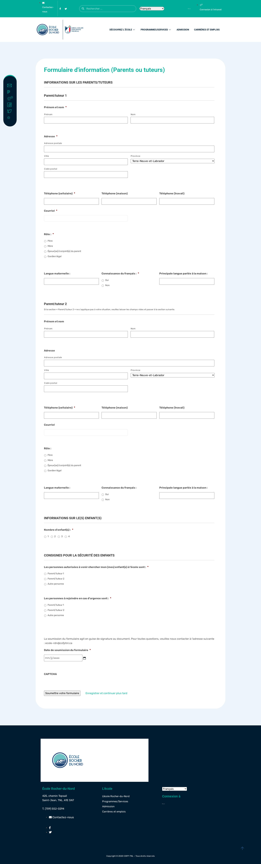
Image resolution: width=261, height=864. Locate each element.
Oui (107, 280)
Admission (183, 29)
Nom (133, 114)
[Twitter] (65, 8)
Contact (10, 85)
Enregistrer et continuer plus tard (107, 693)
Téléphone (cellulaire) (59, 193)
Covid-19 (10, 117)
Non (107, 285)
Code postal (50, 169)
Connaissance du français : (120, 273)
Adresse (50, 136)
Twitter (10, 111)
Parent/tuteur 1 (56, 573)
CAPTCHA (50, 674)
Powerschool (10, 92)
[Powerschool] (183, 8)
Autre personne (56, 583)
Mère (50, 246)
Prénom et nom (55, 107)
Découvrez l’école (123, 29)
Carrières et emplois (207, 29)
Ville (46, 156)
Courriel (50, 210)
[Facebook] (60, 8)
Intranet (10, 98)
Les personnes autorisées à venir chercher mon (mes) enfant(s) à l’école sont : (96, 567)
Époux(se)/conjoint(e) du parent (64, 251)
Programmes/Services (156, 29)
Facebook (10, 105)
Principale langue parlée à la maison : (183, 273)
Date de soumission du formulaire (67, 650)
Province (135, 156)
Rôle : (49, 234)
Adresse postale (53, 143)
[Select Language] (151, 8)
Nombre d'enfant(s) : (58, 529)
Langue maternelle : (57, 273)
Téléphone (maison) (115, 193)
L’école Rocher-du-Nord (116, 796)
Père (50, 240)
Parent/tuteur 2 (56, 578)
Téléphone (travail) (171, 193)
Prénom (48, 114)
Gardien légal (54, 256)
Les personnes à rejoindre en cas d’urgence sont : (77, 598)
